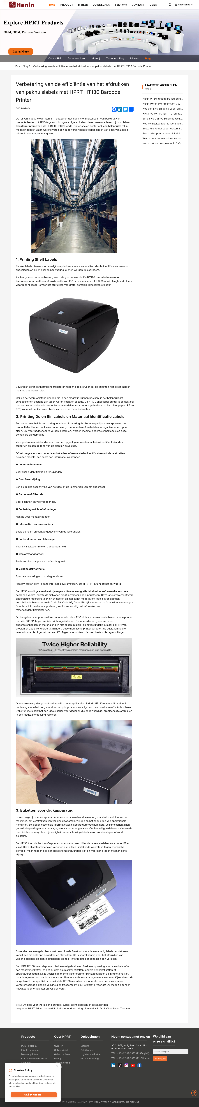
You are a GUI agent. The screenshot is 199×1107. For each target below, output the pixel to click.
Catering (85, 1046)
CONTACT (138, 4)
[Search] (170, 4)
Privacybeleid (102, 1102)
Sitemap (134, 1102)
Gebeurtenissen (77, 58)
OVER (153, 4)
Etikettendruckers (30, 1050)
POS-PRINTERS (29, 1046)
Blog (148, 58)
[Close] (57, 1067)
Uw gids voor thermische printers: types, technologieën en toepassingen (65, 1004)
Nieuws (134, 58)
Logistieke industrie (91, 1054)
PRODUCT (66, 4)
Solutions (121, 4)
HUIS (52, 4)
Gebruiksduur (120, 1102)
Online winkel (61, 1050)
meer (148, 89)
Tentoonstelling (115, 58)
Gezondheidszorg (90, 1058)
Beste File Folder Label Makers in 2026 (165, 128)
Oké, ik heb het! (34, 1095)
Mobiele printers (29, 1054)
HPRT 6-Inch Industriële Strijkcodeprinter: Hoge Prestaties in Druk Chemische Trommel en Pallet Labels (89, 1008)
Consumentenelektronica (34, 1058)
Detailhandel (87, 1050)
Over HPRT (54, 58)
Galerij (96, 58)
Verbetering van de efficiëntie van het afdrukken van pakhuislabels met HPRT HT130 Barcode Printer (92, 66)
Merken (83, 4)
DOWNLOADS (101, 4)
